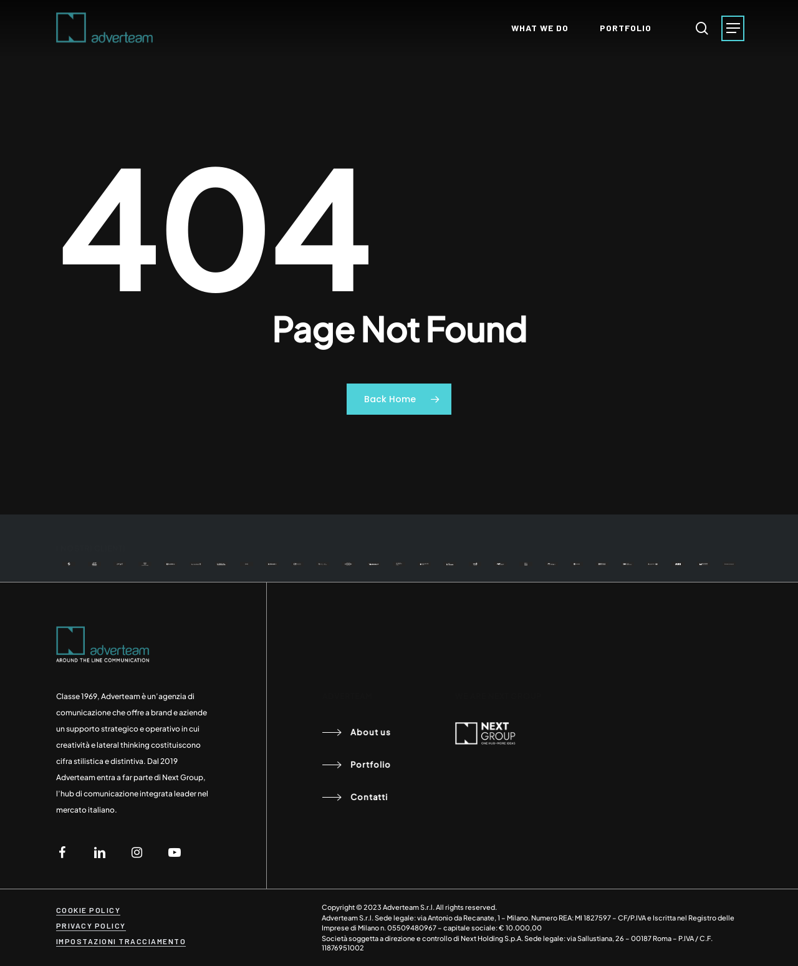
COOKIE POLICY (88, 910)
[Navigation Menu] (732, 28)
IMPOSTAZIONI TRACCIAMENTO (121, 941)
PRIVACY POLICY (91, 925)
